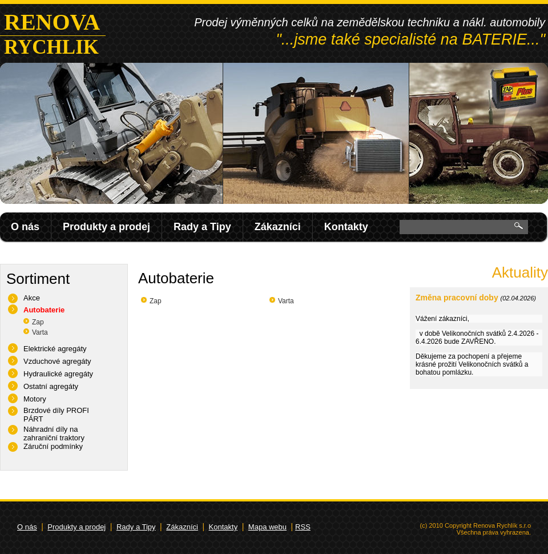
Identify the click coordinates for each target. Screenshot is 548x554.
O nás (25, 226)
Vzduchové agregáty (57, 361)
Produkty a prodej (106, 226)
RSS (303, 527)
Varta (40, 332)
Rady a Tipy (202, 226)
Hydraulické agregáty (58, 374)
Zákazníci (278, 226)
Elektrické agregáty (55, 348)
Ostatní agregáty (50, 386)
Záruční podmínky (53, 446)
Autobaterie (44, 310)
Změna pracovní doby (457, 297)
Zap (38, 322)
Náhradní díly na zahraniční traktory (53, 433)
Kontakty (346, 226)
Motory (34, 399)
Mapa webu (267, 527)
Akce (31, 298)
